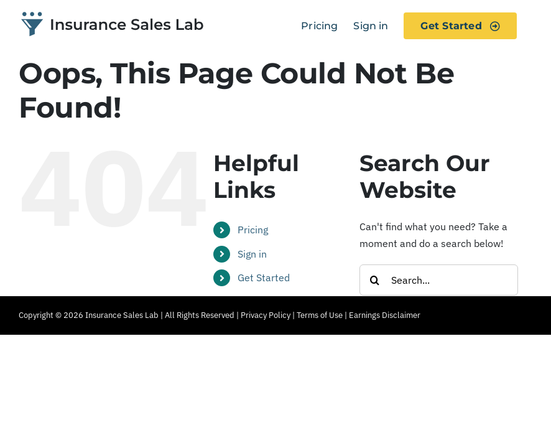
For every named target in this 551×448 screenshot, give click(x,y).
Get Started (264, 277)
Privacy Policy (265, 315)
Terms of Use (320, 315)
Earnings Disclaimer (384, 315)
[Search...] (438, 280)
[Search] (375, 280)
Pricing (253, 229)
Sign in (252, 254)
